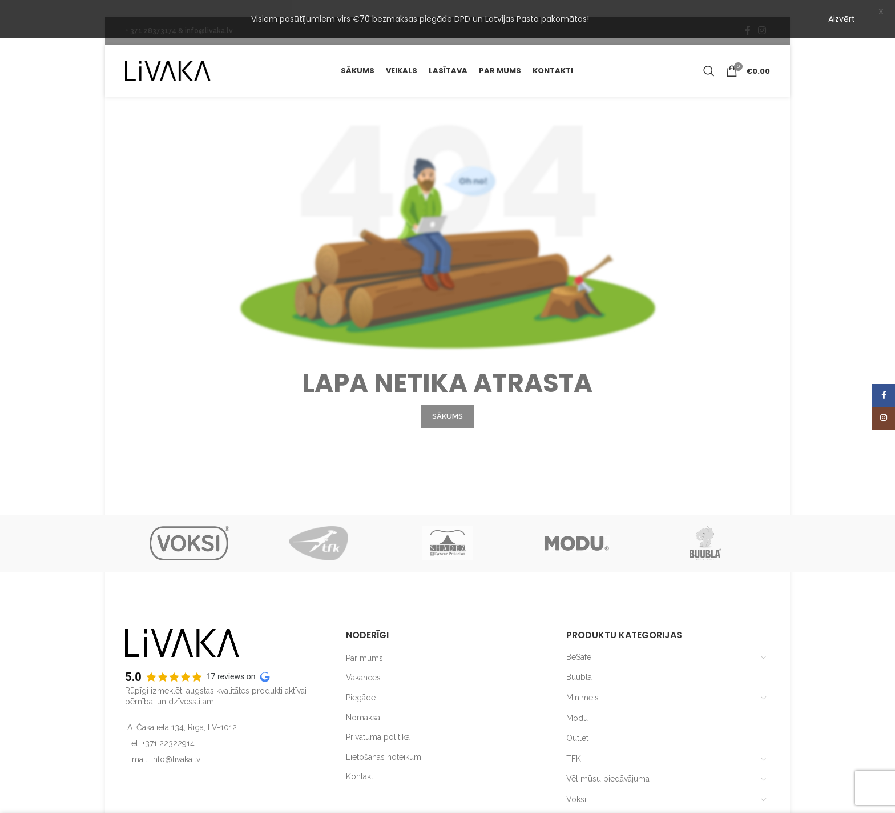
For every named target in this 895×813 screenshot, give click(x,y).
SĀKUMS (447, 402)
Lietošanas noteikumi (384, 742)
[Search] (709, 56)
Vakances (363, 663)
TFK (573, 744)
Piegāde (361, 683)
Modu (577, 703)
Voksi (576, 785)
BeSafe (578, 642)
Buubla (579, 663)
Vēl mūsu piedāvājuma (608, 764)
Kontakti (360, 762)
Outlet (577, 723)
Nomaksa (363, 703)
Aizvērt (841, 19)
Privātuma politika (378, 722)
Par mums (364, 643)
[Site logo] (168, 56)
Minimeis (582, 683)
